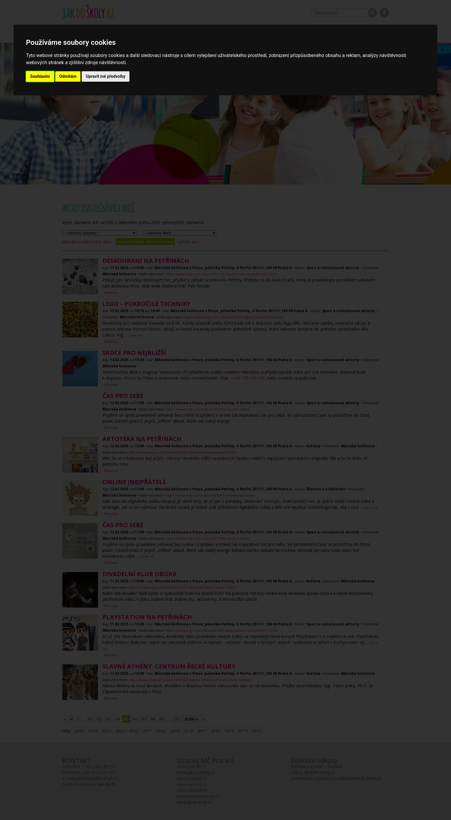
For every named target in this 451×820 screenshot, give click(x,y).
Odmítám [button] (68, 76)
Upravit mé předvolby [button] (105, 76)
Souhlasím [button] (40, 76)
